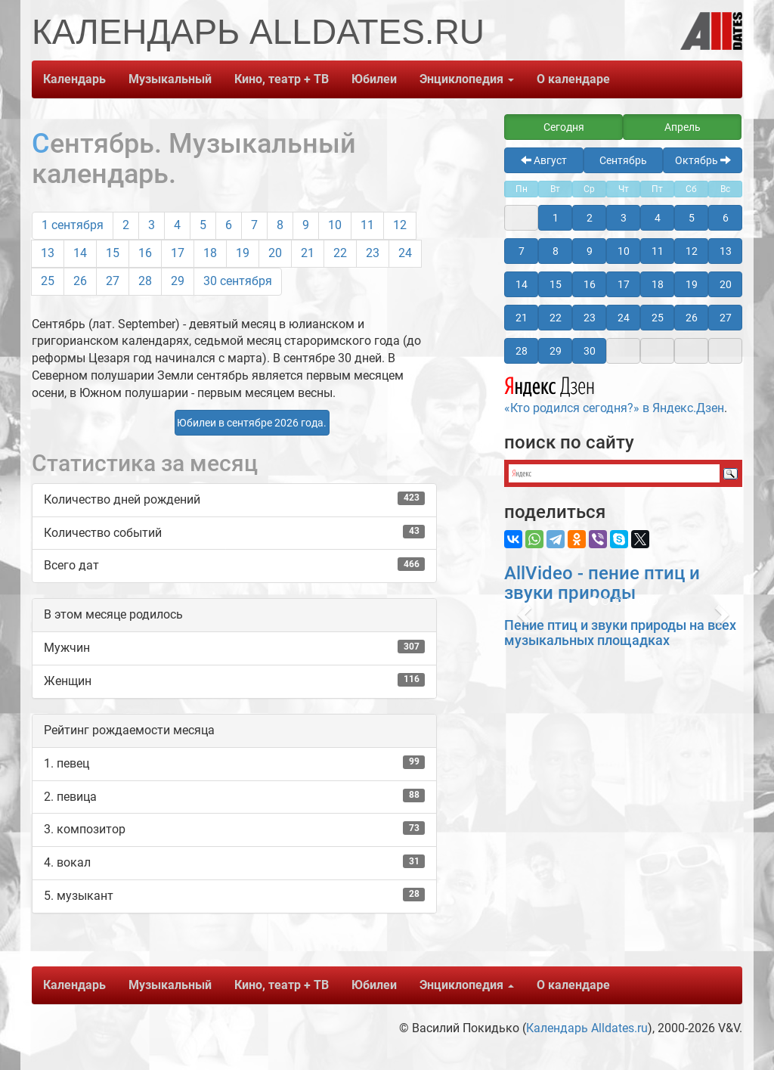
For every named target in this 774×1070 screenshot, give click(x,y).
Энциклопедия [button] (467, 79)
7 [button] (522, 251)
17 (177, 253)
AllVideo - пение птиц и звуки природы (602, 583)
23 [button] (590, 318)
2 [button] (590, 218)
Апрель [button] (682, 127)
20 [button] (726, 284)
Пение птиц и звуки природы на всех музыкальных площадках (620, 632)
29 (177, 281)
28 (145, 281)
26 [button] (692, 318)
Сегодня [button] (563, 127)
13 (47, 253)
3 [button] (624, 218)
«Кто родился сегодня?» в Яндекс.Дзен (614, 393)
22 (340, 253)
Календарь (74, 79)
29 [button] (556, 351)
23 (372, 253)
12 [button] (692, 251)
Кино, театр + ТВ (281, 79)
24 (405, 253)
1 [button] (556, 218)
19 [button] (692, 284)
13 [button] (726, 251)
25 (47, 281)
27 (112, 281)
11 (367, 225)
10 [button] (624, 251)
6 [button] (726, 218)
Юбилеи (374, 79)
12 (400, 225)
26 (80, 281)
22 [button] (556, 318)
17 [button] (624, 284)
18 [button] (658, 284)
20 (275, 253)
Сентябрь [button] (623, 160)
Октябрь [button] (703, 160)
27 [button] (726, 318)
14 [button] (521, 284)
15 (112, 253)
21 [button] (521, 318)
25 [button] (658, 318)
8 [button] (556, 251)
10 (335, 225)
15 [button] (556, 284)
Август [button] (544, 160)
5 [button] (692, 218)
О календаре (573, 79)
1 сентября (73, 225)
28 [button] (521, 351)
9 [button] (590, 251)
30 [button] (590, 351)
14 (80, 253)
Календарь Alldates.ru (587, 1028)
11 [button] (658, 251)
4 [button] (658, 218)
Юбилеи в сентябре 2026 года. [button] (252, 423)
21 (307, 253)
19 (242, 253)
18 (210, 253)
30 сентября (237, 281)
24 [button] (624, 318)
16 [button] (590, 284)
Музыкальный (170, 79)
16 (145, 253)
